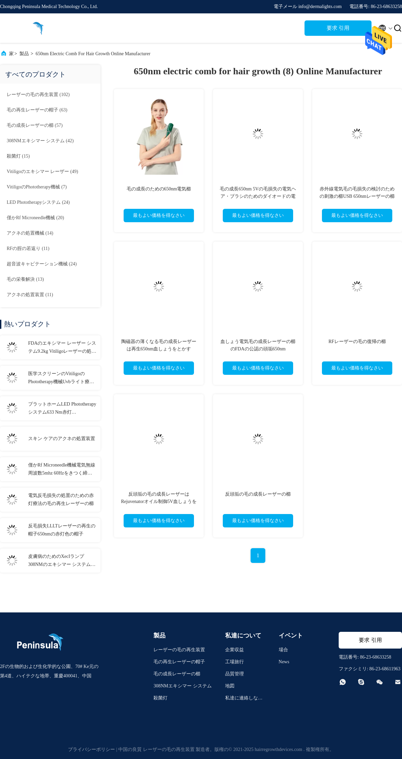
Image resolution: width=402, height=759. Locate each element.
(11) (28, 248)
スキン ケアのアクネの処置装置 (61, 438)
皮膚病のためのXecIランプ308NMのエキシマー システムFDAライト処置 (59, 561)
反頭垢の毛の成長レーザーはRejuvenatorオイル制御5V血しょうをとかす (159, 501)
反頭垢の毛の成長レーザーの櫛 (258, 494)
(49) (42, 171)
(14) (30, 233)
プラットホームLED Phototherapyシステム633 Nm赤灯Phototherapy (62, 409)
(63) (37, 109)
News (284, 661)
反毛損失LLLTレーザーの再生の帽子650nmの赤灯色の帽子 (61, 529)
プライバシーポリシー (91, 749)
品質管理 (234, 673)
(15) (18, 156)
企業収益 (234, 649)
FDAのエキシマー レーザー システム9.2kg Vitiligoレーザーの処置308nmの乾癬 (62, 348)
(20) (35, 217)
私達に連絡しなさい (244, 698)
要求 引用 (338, 28)
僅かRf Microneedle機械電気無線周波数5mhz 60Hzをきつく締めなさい (61, 469)
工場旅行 (234, 661)
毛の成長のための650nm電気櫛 (159, 188)
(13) (25, 279)
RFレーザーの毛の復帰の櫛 (357, 341)
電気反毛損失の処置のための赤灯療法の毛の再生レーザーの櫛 (61, 499)
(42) (40, 140)
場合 (283, 649)
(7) (37, 186)
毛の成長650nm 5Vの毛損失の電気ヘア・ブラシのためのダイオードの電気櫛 (258, 196)
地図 (229, 685)
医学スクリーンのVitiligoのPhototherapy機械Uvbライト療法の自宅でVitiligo (61, 378)
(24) (38, 202)
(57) (35, 125)
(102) (38, 94)
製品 (24, 53)
